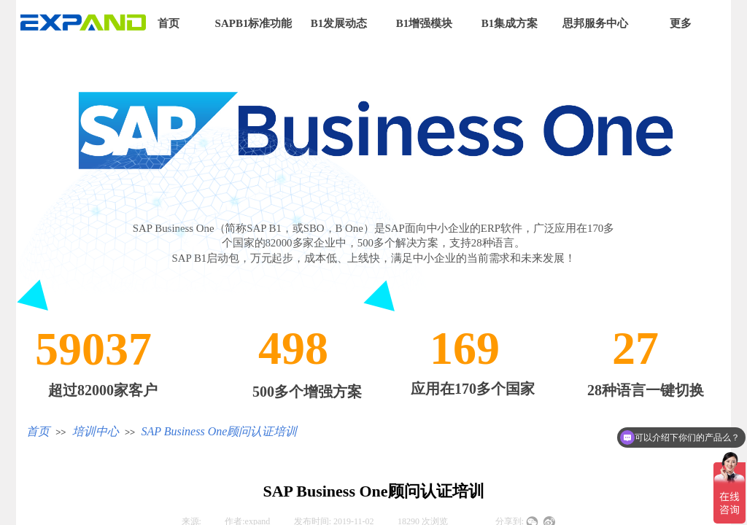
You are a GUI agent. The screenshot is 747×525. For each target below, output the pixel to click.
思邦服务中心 (595, 23)
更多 (681, 23)
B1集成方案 (509, 23)
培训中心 (95, 431)
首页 (168, 23)
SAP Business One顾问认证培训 (219, 431)
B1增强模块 (424, 23)
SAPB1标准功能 (254, 23)
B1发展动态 (339, 23)
